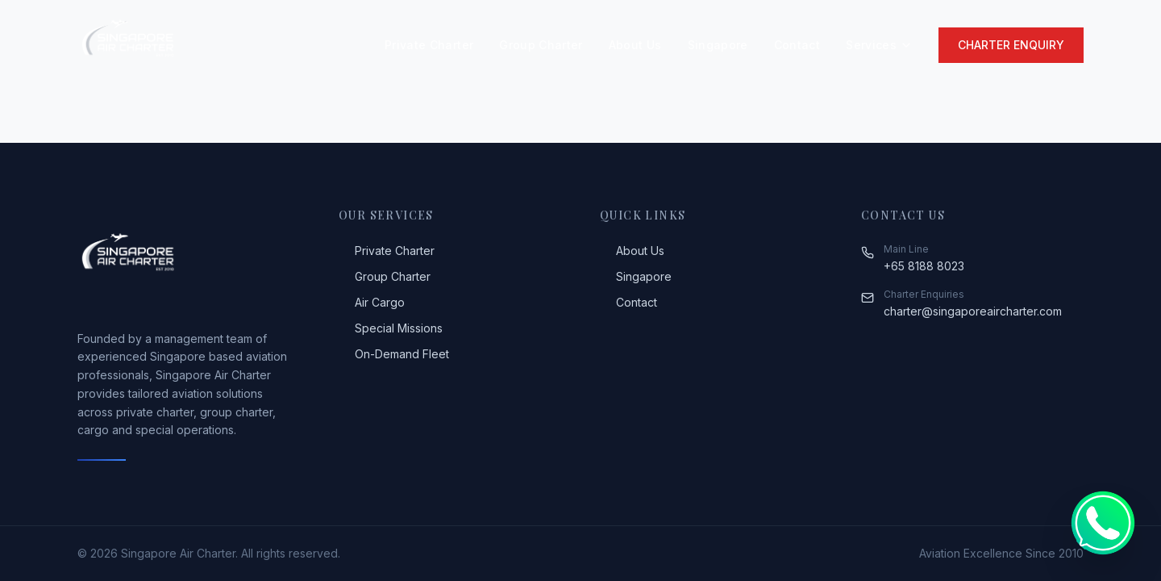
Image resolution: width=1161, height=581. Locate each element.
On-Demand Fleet (394, 354)
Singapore (718, 45)
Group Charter (541, 45)
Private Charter (429, 45)
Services (879, 45)
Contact (797, 45)
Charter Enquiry (1011, 45)
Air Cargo (372, 302)
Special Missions (391, 328)
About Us (635, 45)
